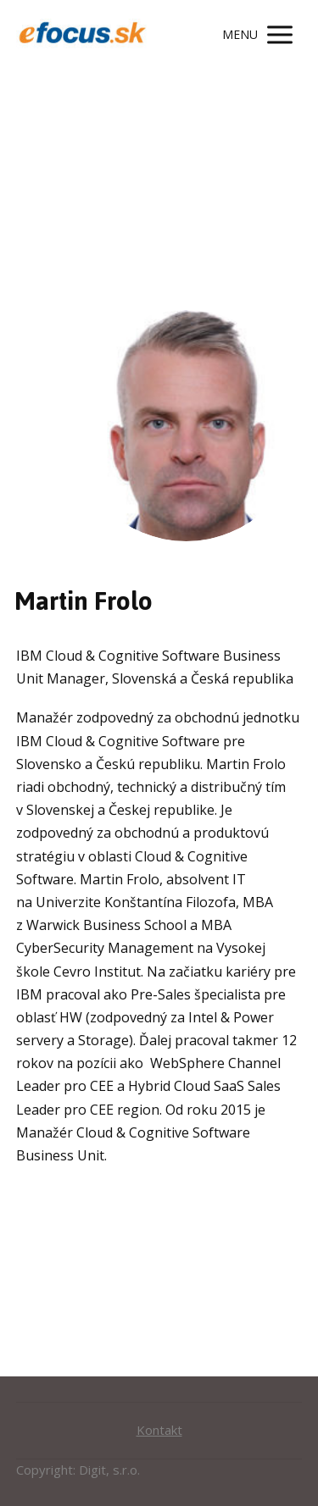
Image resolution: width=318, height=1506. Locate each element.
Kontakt (159, 1429)
